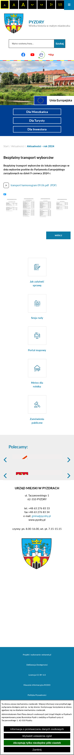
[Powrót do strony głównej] (6, 146)
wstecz (58, 235)
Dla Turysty (37, 120)
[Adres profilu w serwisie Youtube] (32, 54)
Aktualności (17, 146)
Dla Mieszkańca (37, 112)
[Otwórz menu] (69, 5)
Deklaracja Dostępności (37, 688)
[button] (11, 206)
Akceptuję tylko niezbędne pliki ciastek (37, 742)
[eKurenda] (41, 54)
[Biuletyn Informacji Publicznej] (51, 54)
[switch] (32, 4)
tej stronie (35, 707)
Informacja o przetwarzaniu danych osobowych (37, 729)
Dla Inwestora (37, 129)
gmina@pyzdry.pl (41, 539)
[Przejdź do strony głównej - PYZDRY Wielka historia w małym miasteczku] (37, 23)
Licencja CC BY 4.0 (37, 698)
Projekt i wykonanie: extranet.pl (37, 678)
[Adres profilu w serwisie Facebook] (23, 54)
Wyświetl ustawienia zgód (37, 735)
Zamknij (37, 749)
